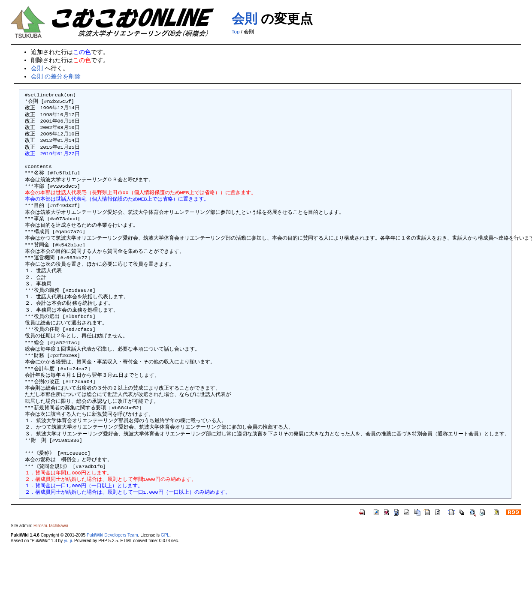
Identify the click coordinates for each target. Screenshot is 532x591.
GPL (165, 535)
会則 (244, 19)
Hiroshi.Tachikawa (50, 525)
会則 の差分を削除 (56, 76)
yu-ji (68, 540)
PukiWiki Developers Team (112, 535)
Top (236, 31)
